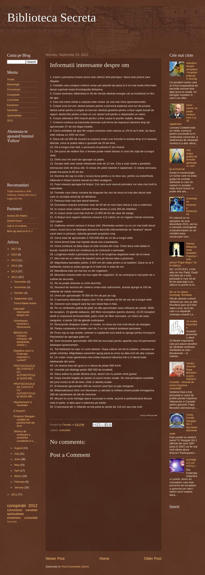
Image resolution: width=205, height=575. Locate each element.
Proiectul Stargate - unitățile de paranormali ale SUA (25, 421)
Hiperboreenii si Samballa (23, 404)
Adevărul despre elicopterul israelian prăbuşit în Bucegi (191, 71)
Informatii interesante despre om (22, 312)
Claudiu (67, 424)
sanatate (32, 510)
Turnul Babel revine (25, 303)
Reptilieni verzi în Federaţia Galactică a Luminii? (23, 355)
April (17, 470)
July (16, 453)
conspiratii (16, 505)
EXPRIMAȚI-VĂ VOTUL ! (191, 463)
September (21, 298)
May (17, 464)
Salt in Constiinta (17, 225)
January (19, 487)
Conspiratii (13, 94)
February (19, 481)
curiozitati (64, 430)
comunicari (14, 510)
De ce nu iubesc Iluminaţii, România (180, 293)
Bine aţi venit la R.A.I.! (20, 231)
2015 (14, 260)
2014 (14, 265)
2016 (14, 254)
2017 (14, 248)
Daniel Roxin (14, 220)
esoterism (14, 517)
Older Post (152, 559)
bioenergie (12, 522)
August (18, 448)
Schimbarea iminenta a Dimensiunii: (22, 324)
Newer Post (55, 559)
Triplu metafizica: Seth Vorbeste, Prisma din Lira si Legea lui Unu (21, 195)
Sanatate (12, 110)
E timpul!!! (19, 410)
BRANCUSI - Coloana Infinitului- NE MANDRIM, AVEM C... (23, 339)
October (19, 292)
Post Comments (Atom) (75, 566)
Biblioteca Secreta (51, 17)
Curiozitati (13, 99)
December (20, 281)
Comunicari (13, 89)
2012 (10, 120)
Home (104, 559)
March (18, 476)
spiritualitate (15, 514)
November (20, 287)
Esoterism (13, 105)
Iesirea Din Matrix (17, 215)
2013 (14, 271)
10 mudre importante (191, 324)
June (17, 459)
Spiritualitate (14, 115)
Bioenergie (13, 84)
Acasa (10, 79)
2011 (14, 494)
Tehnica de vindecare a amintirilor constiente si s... (24, 436)
